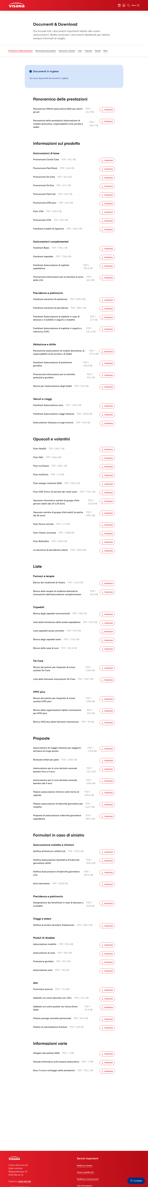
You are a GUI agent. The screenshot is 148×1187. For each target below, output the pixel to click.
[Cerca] (127, 5)
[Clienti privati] (16, 5)
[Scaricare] (107, 109)
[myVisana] (123, 5)
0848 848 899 (25, 1180)
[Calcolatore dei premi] (118, 5)
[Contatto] (136, 1180)
